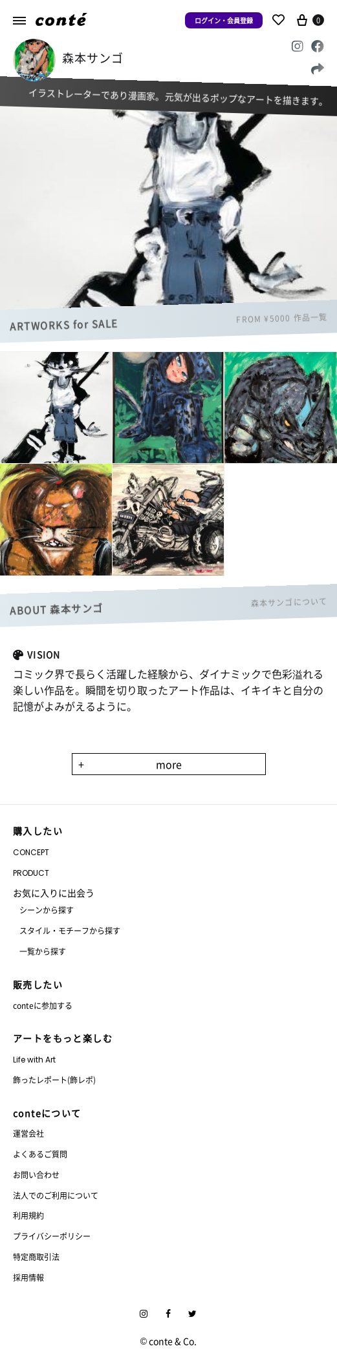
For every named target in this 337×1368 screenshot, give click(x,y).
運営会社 (28, 1133)
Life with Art (34, 1059)
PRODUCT (31, 872)
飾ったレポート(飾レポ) (54, 1079)
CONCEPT (31, 852)
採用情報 (28, 1277)
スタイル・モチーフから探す (69, 930)
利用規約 (28, 1215)
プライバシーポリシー (52, 1235)
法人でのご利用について (55, 1195)
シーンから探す (46, 909)
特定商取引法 (36, 1256)
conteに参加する (42, 1005)
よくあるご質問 (40, 1153)
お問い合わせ (36, 1174)
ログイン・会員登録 (224, 20)
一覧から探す (42, 951)
